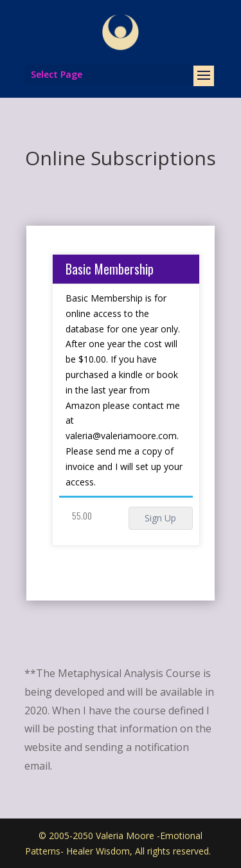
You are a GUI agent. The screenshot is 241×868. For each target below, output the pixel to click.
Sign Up (160, 518)
